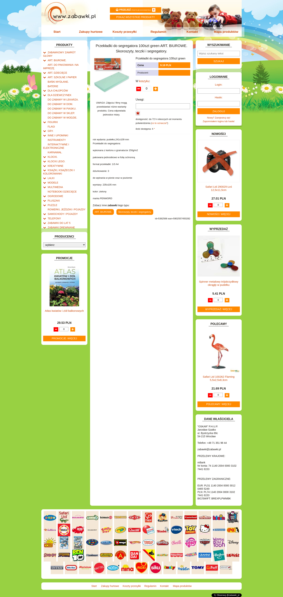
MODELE (53, 168)
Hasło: (219, 97)
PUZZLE (52, 189)
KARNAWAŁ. (54, 140)
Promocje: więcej (64, 337)
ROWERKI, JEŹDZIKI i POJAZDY (65, 193)
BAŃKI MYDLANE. (57, 76)
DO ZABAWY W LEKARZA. (62, 92)
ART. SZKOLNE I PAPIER (61, 71)
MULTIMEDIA (55, 172)
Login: (218, 84)
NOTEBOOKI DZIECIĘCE (61, 176)
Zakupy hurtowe (91, 31)
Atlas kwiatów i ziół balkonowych (64, 310)
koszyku (144, 81)
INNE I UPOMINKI (57, 125)
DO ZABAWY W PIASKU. (61, 100)
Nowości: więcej (218, 214)
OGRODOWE (55, 181)
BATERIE (53, 80)
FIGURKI (52, 113)
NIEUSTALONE (56, 222)
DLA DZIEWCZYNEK (59, 88)
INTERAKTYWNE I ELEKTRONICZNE (55, 135)
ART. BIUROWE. (56, 56)
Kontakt (191, 31)
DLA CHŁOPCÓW (57, 84)
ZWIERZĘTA (54, 218)
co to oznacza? (159, 123)
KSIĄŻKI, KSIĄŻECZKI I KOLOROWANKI (58, 159)
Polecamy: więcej (218, 404)
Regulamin (158, 31)
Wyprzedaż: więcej (218, 309)
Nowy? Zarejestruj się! (218, 117)
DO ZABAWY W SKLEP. (60, 104)
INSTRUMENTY (56, 129)
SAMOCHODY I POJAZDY (62, 197)
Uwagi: (140, 99)
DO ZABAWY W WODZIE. (61, 109)
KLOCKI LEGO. (56, 149)
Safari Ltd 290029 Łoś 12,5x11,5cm (218, 188)
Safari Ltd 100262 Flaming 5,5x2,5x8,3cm (219, 378)
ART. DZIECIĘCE (57, 67)
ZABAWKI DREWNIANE (60, 209)
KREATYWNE (55, 153)
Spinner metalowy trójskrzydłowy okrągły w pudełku (218, 283)
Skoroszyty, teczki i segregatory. (134, 212)
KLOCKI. (52, 145)
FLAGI (51, 117)
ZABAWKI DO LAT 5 (58, 205)
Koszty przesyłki (125, 31)
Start (58, 31)
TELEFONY (54, 201)
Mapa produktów (225, 31)
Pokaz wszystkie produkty (135, 17)
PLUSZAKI (53, 185)
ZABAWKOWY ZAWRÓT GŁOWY (65, 52)
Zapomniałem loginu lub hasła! (218, 121)
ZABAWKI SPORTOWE (60, 214)
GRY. (50, 121)
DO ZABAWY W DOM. (59, 96)
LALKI (51, 164)
